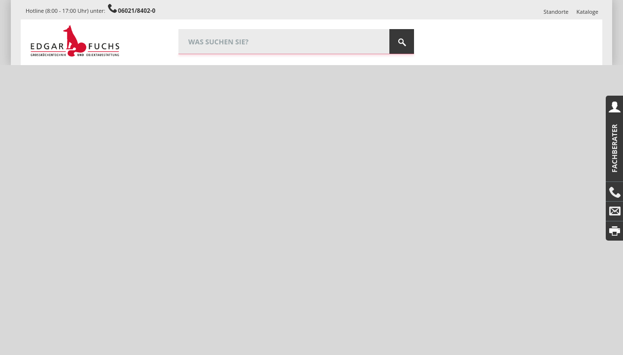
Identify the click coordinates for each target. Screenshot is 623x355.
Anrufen (614, 192)
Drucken (614, 231)
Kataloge (587, 11)
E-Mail (614, 211)
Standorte (556, 11)
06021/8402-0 (136, 10)
